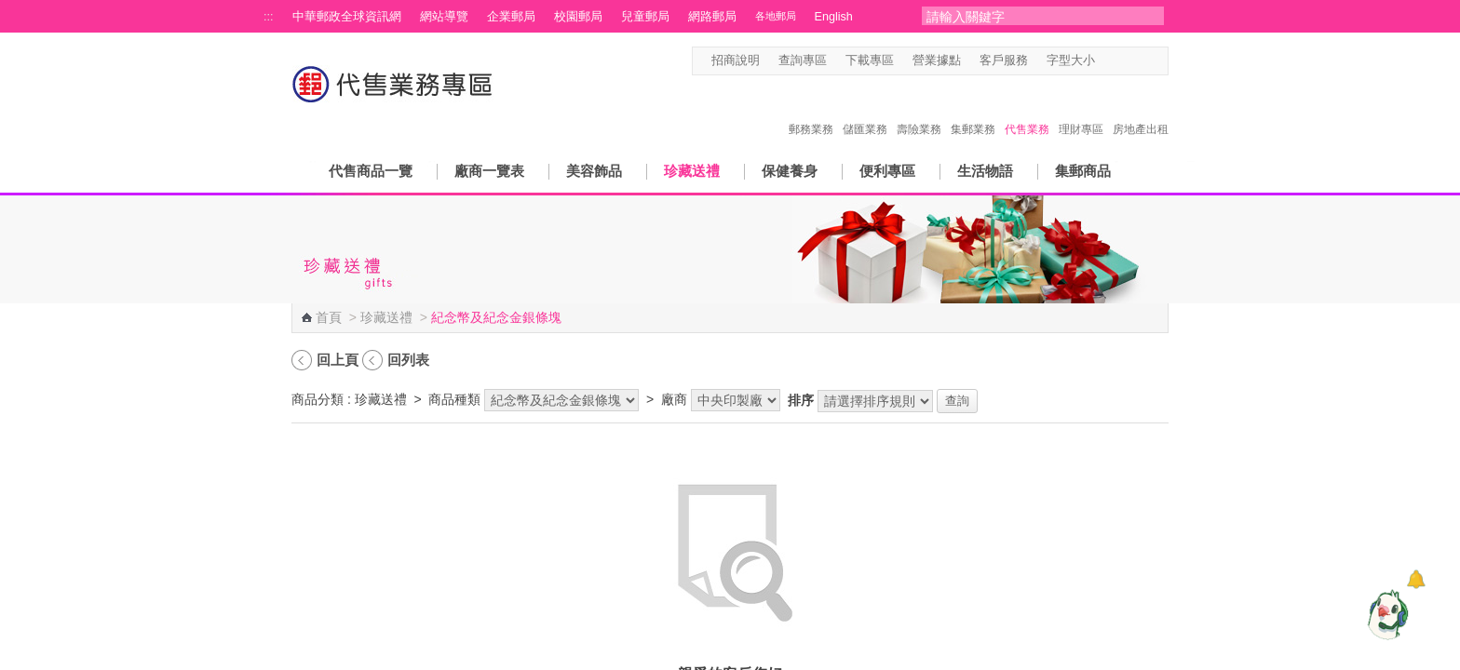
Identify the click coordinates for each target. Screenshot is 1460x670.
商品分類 (317, 399)
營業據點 (936, 60)
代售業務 (1027, 110)
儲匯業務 (865, 110)
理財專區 (1081, 110)
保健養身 (790, 171)
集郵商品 (1083, 171)
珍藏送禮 (692, 171)
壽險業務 (919, 110)
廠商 (674, 399)
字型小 (1107, 61)
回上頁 (337, 360)
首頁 (329, 317)
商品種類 (454, 399)
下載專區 (869, 60)
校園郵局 (578, 16)
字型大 (1142, 61)
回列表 (408, 360)
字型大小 (1071, 60)
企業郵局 (511, 16)
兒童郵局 (645, 16)
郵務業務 (811, 110)
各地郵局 (775, 15)
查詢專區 (802, 60)
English (834, 16)
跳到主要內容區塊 (9, 9)
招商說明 (735, 60)
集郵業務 (973, 110)
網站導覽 (444, 16)
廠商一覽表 (489, 171)
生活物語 (985, 171)
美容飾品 (594, 171)
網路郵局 (712, 16)
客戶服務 (1004, 60)
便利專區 (887, 171)
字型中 (1124, 61)
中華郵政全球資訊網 (346, 16)
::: (269, 16)
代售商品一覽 (370, 171)
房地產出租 (1141, 110)
